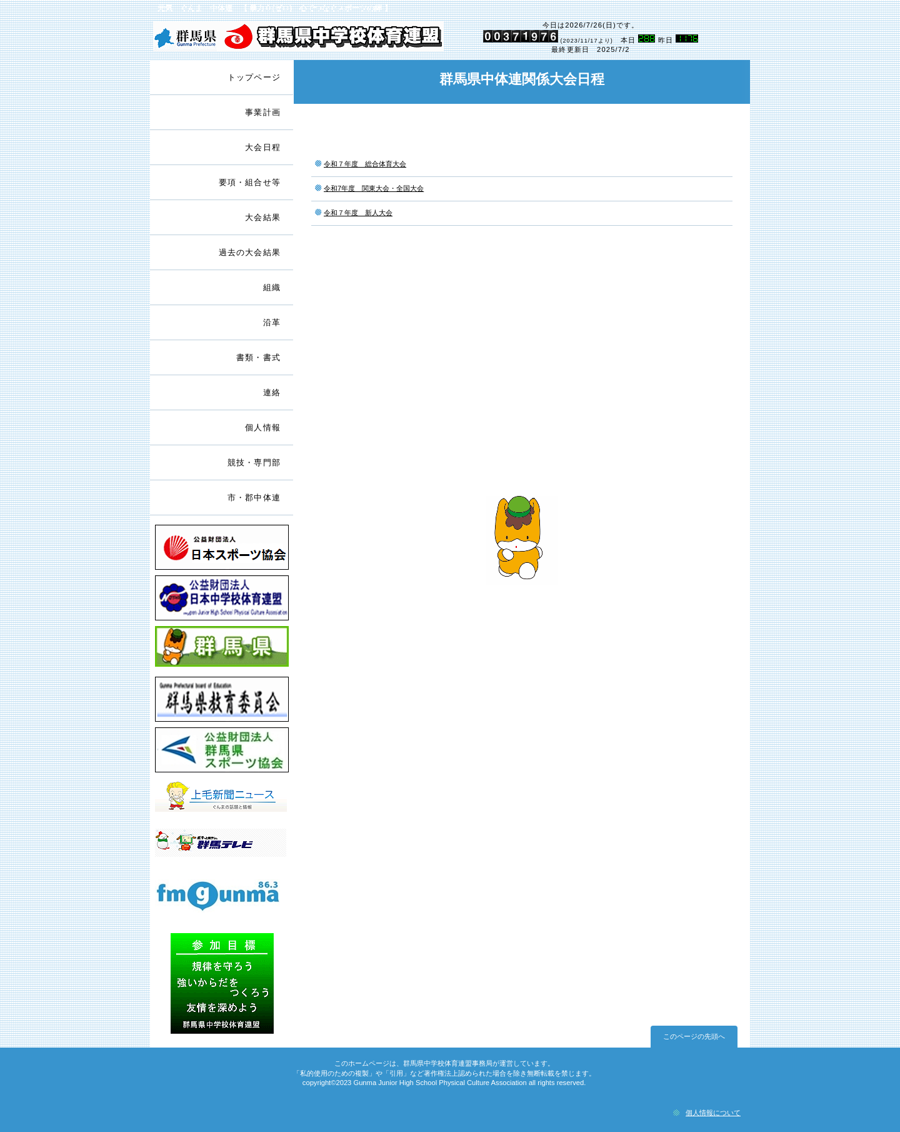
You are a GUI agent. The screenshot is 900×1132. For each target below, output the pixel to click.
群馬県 (222, 650)
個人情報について (713, 1112)
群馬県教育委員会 (222, 701)
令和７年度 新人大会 (358, 212)
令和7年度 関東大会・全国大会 (374, 188)
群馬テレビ (222, 853)
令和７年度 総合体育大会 (365, 164)
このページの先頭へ (694, 1036)
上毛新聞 (222, 802)
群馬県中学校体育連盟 (298, 38)
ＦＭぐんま (222, 903)
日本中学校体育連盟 (222, 599)
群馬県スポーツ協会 (222, 751)
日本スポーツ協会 (222, 549)
